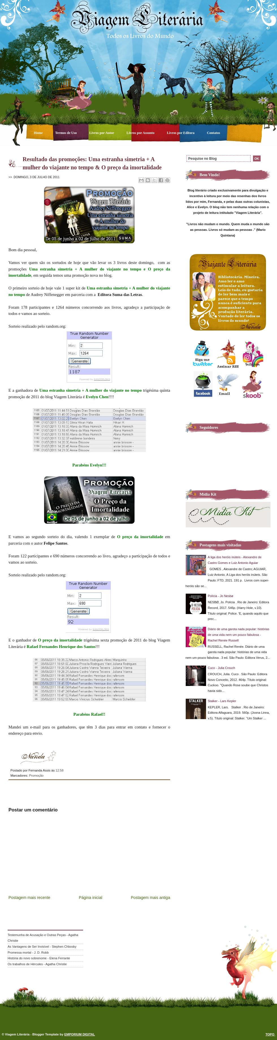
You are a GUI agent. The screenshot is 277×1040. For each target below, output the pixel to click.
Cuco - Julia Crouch (221, 668)
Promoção (36, 775)
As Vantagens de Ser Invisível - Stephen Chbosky (42, 946)
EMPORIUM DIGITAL (79, 1034)
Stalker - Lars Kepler (222, 701)
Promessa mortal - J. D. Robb (28, 952)
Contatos (213, 133)
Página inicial (90, 897)
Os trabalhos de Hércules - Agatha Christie (37, 964)
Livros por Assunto (141, 133)
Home (39, 133)
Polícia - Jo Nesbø (220, 596)
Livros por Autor (102, 133)
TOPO (270, 1034)
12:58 (59, 770)
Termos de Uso (66, 133)
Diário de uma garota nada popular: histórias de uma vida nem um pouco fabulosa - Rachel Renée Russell (238, 634)
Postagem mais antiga (150, 897)
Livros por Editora (181, 133)
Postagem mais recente (29, 897)
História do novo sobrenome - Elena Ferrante (39, 958)
